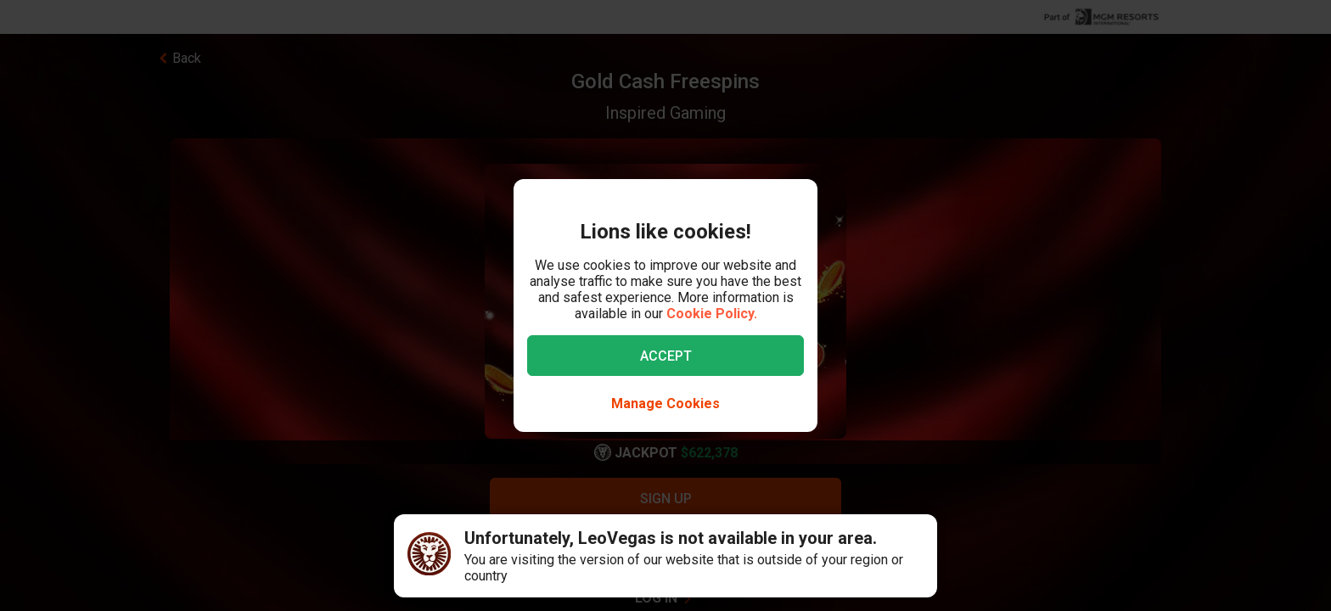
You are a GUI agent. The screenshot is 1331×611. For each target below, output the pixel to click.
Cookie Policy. (711, 314)
